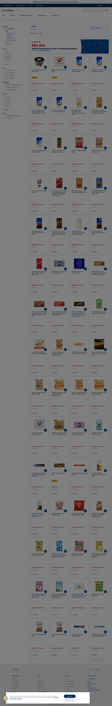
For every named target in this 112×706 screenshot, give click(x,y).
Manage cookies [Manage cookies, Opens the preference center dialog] (69, 699)
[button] (5, 698)
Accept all (69, 696)
